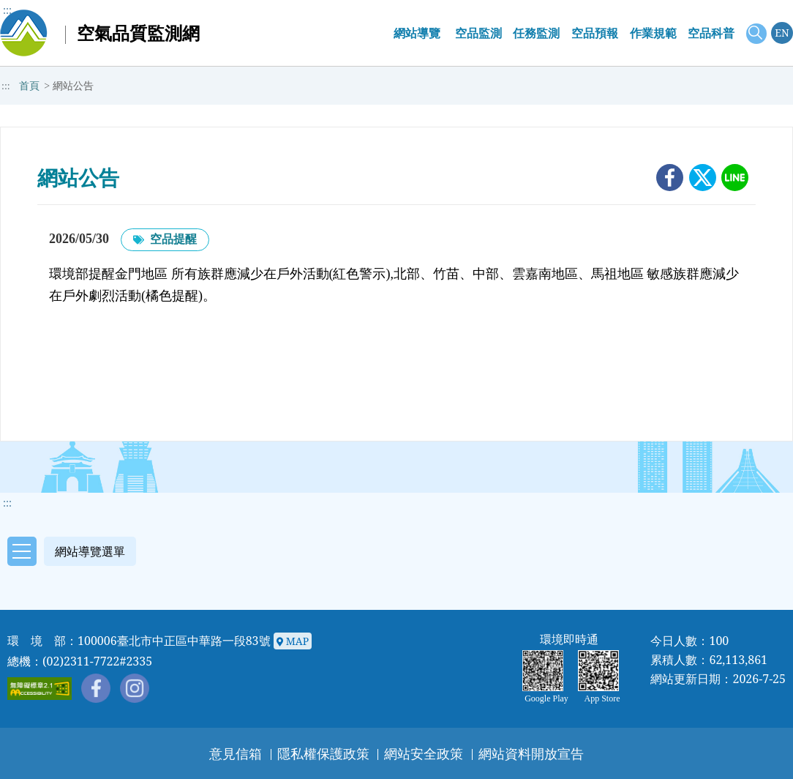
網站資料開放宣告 (531, 753)
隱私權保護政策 (323, 753)
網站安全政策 (423, 753)
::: (7, 10)
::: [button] (7, 503)
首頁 (29, 86)
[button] (68, 550)
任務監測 (536, 33)
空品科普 (711, 33)
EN (782, 33)
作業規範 (653, 33)
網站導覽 (417, 33)
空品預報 (594, 33)
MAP (293, 641)
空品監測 (478, 33)
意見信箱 (235, 753)
